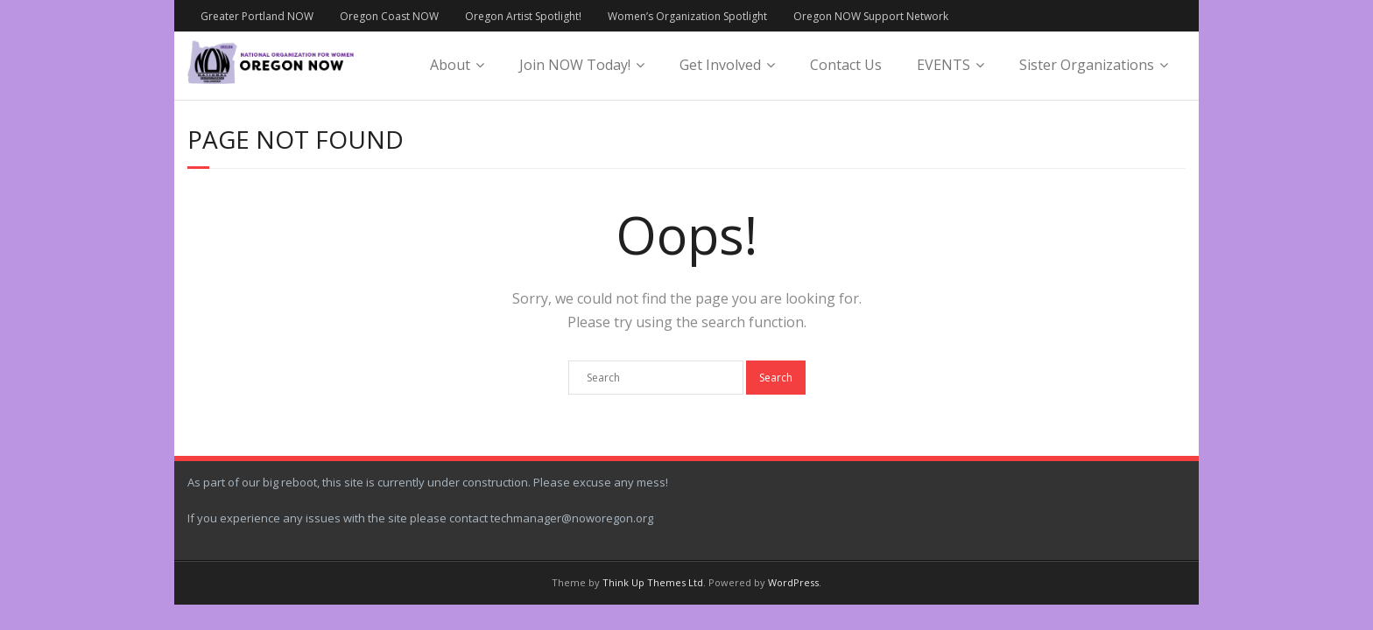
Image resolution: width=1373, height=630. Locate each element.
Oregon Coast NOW (389, 16)
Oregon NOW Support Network (870, 16)
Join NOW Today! (574, 64)
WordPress (793, 582)
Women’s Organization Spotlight (687, 16)
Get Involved (720, 64)
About (450, 64)
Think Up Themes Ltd (652, 582)
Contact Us (846, 64)
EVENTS (943, 64)
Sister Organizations (1086, 64)
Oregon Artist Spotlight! (523, 16)
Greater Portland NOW (257, 16)
